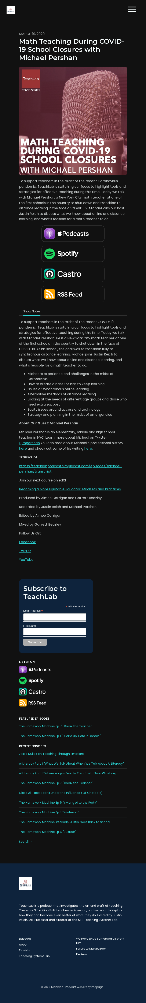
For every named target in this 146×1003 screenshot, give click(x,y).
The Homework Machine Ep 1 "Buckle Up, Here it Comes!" (60, 736)
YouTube (26, 559)
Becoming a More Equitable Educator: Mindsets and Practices (70, 489)
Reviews (82, 954)
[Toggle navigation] (132, 9)
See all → (25, 841)
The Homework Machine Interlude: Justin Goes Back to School (64, 822)
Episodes (25, 938)
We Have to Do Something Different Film (100, 940)
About (23, 944)
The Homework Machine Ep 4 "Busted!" (47, 832)
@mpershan (29, 443)
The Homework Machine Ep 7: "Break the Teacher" (56, 726)
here (23, 448)
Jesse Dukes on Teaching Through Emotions (51, 754)
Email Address (33, 611)
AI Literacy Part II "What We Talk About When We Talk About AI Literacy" (71, 763)
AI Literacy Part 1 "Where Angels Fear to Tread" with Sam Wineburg (67, 773)
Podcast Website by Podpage (84, 987)
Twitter (25, 550)
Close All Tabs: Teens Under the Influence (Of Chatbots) (61, 793)
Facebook (27, 542)
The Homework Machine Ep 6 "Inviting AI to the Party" (58, 802)
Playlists (24, 950)
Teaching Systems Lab (34, 956)
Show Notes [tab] (31, 311)
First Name (30, 625)
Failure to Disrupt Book (91, 948)
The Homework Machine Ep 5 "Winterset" (49, 812)
